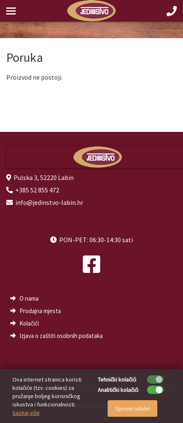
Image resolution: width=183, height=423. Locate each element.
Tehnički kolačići (117, 379)
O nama (29, 298)
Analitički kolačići (118, 390)
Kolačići (29, 323)
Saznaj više (26, 412)
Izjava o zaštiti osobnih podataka (61, 336)
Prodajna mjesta (40, 311)
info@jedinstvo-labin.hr (49, 202)
